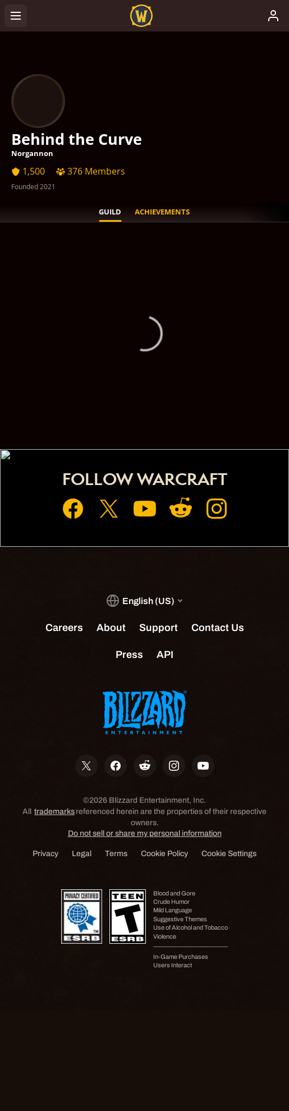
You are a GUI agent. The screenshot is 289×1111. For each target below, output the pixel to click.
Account (144, 387)
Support (144, 418)
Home (144, 371)
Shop (145, 403)
